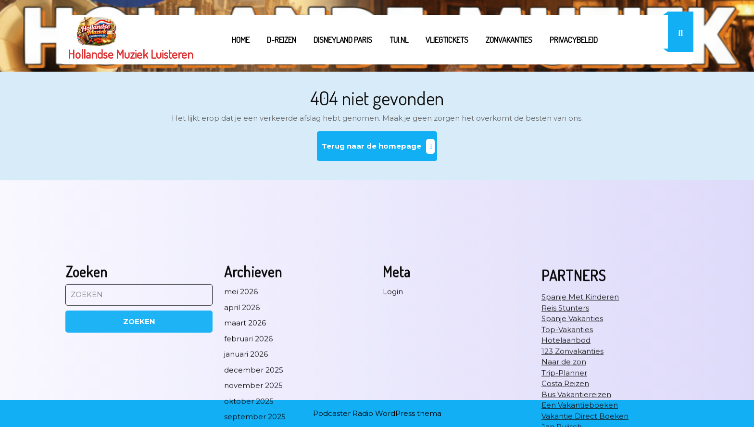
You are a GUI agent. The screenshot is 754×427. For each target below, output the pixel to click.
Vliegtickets (447, 40)
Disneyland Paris (343, 40)
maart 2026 (245, 406)
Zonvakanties (509, 40)
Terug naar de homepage (380, 149)
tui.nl (399, 40)
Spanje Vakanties (572, 401)
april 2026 (242, 390)
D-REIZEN (281, 40)
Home (241, 40)
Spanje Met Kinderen (580, 380)
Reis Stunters (565, 391)
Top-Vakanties (567, 412)
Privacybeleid (574, 40)
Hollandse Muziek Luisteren (130, 54)
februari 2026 (248, 422)
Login (393, 374)
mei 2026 (241, 374)
